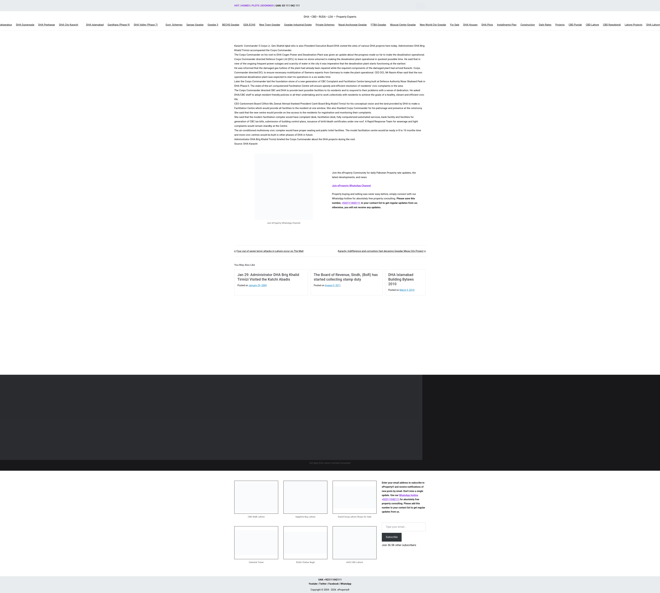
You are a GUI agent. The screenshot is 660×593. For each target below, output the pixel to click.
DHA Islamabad (95, 24)
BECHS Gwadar (230, 24)
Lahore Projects (633, 24)
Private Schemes (325, 24)
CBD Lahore (592, 24)
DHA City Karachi (68, 24)
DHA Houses (470, 24)
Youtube (313, 583)
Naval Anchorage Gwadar (352, 24)
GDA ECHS (249, 24)
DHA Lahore (653, 24)
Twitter (323, 583)
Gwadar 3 (213, 24)
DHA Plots (487, 24)
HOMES (245, 5)
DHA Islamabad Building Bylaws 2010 (401, 279)
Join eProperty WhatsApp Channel (351, 185)
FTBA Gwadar (378, 24)
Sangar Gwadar (195, 24)
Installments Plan (506, 24)
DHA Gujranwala (25, 24)
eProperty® (343, 589)
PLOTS (255, 5)
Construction (527, 24)
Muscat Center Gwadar (403, 24)
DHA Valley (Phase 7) (146, 24)
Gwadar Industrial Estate (298, 24)
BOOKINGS (267, 5)
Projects (560, 24)
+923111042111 (351, 202)
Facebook (333, 583)
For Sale (454, 24)
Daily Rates (545, 24)
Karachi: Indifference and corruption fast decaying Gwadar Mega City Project (381, 251)
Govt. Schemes (174, 24)
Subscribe (392, 537)
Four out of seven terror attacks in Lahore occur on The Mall (269, 251)
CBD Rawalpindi (612, 24)
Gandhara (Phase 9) (119, 24)
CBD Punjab (575, 24)
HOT (236, 5)
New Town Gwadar (269, 24)
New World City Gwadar (433, 24)
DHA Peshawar (46, 24)
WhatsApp (346, 583)
